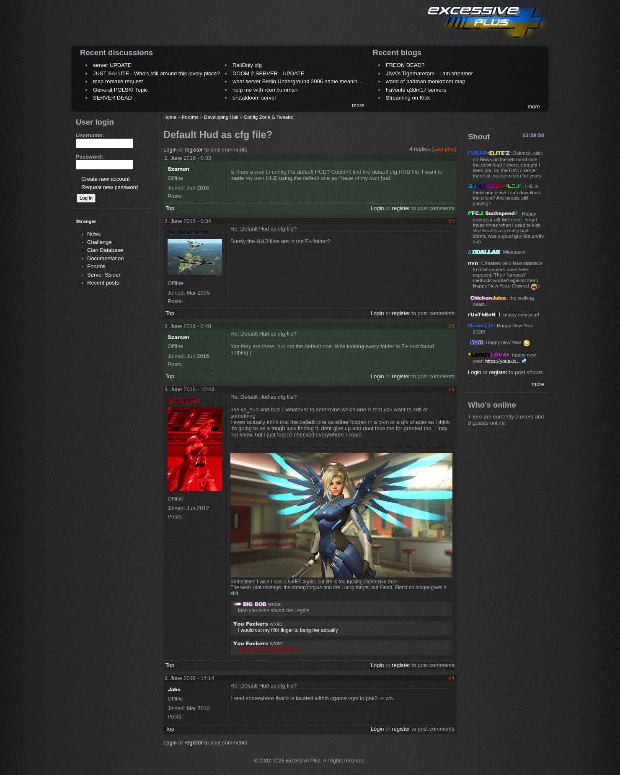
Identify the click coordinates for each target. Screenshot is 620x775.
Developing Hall (221, 117)
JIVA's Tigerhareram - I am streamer (429, 73)
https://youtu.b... (502, 361)
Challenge (99, 242)
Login (170, 149)
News (94, 234)
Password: (91, 157)
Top (169, 208)
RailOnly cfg (247, 65)
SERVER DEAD (112, 98)
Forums (96, 266)
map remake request (118, 81)
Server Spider (103, 275)
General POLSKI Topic (120, 90)
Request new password (109, 187)
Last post (444, 149)
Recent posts (103, 283)
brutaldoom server (254, 98)
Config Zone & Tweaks (268, 117)
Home (169, 117)
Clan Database (105, 250)
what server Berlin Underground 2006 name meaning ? (298, 81)
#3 (452, 389)
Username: (92, 135)
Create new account (105, 179)
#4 (452, 678)
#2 (452, 326)
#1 (452, 221)
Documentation (105, 258)
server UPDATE (112, 65)
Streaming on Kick (408, 98)
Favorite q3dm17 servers (416, 90)
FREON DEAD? (405, 65)
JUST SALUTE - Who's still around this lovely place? (156, 73)
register (194, 149)
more (358, 105)
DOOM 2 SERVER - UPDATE (268, 73)
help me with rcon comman (264, 90)
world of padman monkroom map (425, 81)
